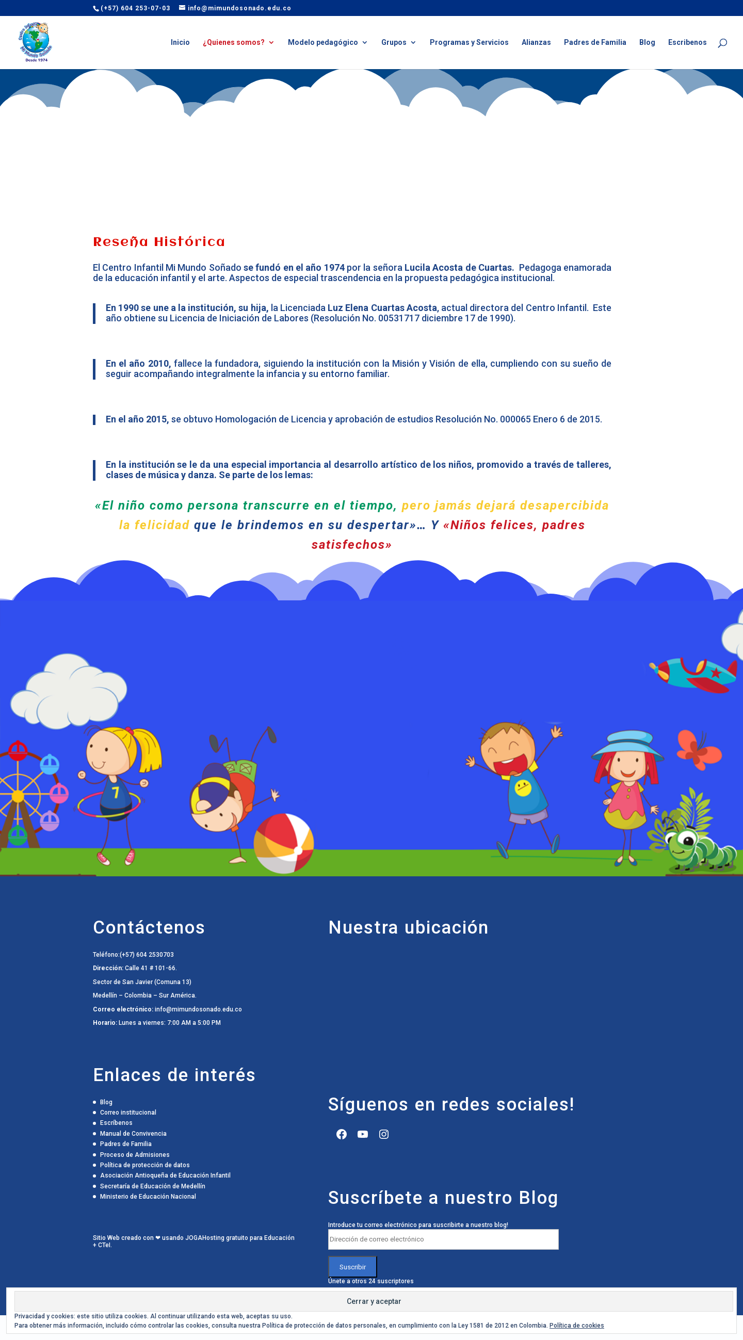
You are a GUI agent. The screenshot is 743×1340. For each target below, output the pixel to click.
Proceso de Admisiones (135, 1154)
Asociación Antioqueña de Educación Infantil (165, 1175)
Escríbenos (116, 1122)
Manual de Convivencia (133, 1133)
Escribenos (687, 42)
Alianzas (536, 42)
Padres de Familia (595, 42)
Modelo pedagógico (323, 42)
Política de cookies (577, 1325)
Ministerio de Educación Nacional (148, 1196)
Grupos (394, 42)
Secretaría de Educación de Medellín (152, 1186)
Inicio (180, 42)
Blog (647, 42)
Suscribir (353, 1267)
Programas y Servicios (469, 42)
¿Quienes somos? (234, 42)
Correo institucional (128, 1112)
